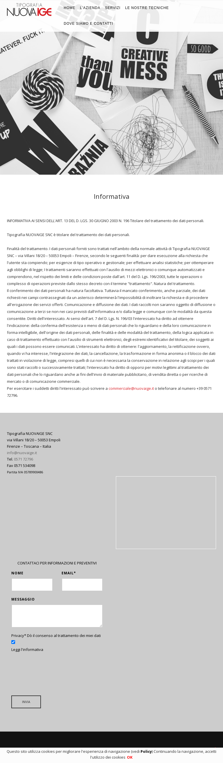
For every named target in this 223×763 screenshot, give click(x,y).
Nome (17, 573)
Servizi (112, 8)
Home (69, 8)
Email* (69, 573)
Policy (146, 751)
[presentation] (55, 670)
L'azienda (90, 8)
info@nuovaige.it (22, 452)
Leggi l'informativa (27, 649)
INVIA (26, 702)
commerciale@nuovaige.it (131, 388)
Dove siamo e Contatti (88, 24)
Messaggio (23, 599)
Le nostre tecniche (147, 8)
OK (129, 757)
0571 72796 (23, 459)
